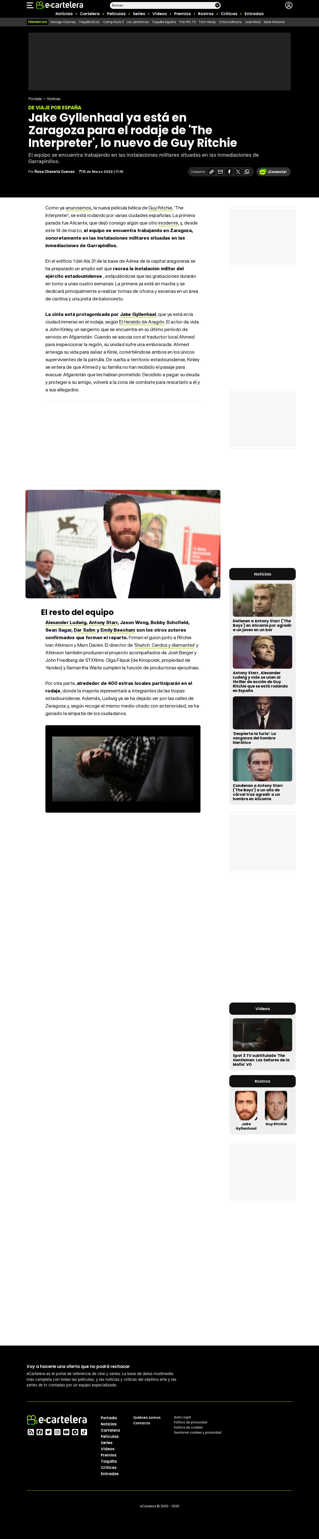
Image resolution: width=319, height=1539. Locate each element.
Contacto (141, 1423)
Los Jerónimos (138, 22)
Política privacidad (190, 1422)
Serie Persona (274, 22)
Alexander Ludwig (65, 622)
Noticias (64, 13)
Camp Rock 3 (113, 22)
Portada (35, 99)
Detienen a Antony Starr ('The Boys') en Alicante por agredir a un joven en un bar (262, 625)
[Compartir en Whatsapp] (247, 171)
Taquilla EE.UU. (89, 22)
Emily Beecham (118, 630)
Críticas (229, 13)
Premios (182, 13)
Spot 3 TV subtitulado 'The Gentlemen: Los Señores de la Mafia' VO (261, 1060)
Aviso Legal (182, 1417)
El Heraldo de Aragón (141, 321)
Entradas (254, 13)
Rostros (206, 13)
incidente (168, 222)
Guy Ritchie (160, 207)
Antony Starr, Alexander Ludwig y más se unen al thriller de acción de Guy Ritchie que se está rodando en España (260, 681)
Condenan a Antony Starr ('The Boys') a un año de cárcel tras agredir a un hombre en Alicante (258, 792)
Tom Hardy (207, 22)
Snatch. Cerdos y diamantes (164, 645)
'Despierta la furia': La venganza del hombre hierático (254, 738)
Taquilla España (164, 22)
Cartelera (90, 13)
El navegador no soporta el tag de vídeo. (122, 769)
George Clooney (63, 22)
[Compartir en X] (238, 171)
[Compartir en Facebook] (229, 171)
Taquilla (109, 1461)
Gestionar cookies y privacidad (197, 1432)
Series (139, 13)
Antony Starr (103, 622)
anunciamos (78, 207)
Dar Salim (85, 630)
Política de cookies (188, 1427)
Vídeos (159, 13)
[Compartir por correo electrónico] (220, 171)
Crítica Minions (230, 22)
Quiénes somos (147, 1417)
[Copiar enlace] (211, 171)
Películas (116, 13)
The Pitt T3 (187, 22)
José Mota (253, 22)
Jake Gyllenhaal (138, 314)
